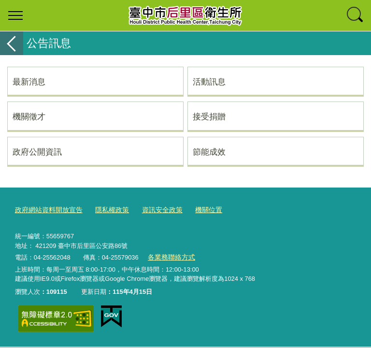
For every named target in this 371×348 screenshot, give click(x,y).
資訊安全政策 (153, 209)
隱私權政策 (106, 209)
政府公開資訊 (37, 151)
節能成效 (209, 151)
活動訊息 (209, 81)
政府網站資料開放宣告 (46, 209)
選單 (15, 15)
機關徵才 (29, 116)
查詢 (355, 15)
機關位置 (197, 209)
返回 (11, 43)
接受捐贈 (209, 116)
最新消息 (29, 81)
